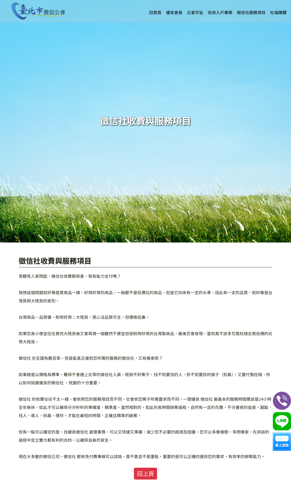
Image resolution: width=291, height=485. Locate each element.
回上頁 (145, 473)
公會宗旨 (195, 7)
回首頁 (155, 7)
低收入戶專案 (220, 7)
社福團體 (278, 7)
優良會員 (174, 7)
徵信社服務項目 (251, 7)
